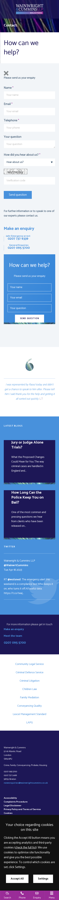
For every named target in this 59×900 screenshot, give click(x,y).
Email (7, 104)
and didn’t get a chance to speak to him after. (29, 387)
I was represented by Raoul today (24, 384)
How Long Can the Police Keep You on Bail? (27, 497)
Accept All (17, 879)
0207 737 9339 (18, 238)
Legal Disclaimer (12, 806)
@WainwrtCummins (16, 565)
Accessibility (10, 798)
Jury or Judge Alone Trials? (27, 445)
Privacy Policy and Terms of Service (22, 809)
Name (8, 87)
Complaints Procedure (16, 802)
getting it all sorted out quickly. (35, 396)
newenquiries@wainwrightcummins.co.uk (26, 783)
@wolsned (14, 579)
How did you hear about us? (21, 154)
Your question (12, 136)
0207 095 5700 (19, 248)
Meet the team (13, 636)
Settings (43, 879)
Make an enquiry (19, 228)
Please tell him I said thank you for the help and (30, 391)
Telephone (10, 120)
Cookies (8, 813)
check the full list (25, 847)
